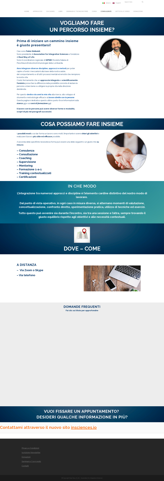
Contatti (25, 466)
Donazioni (26, 457)
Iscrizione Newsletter (31, 452)
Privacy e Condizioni (30, 448)
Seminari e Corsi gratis (31, 461)
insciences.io (84, 427)
